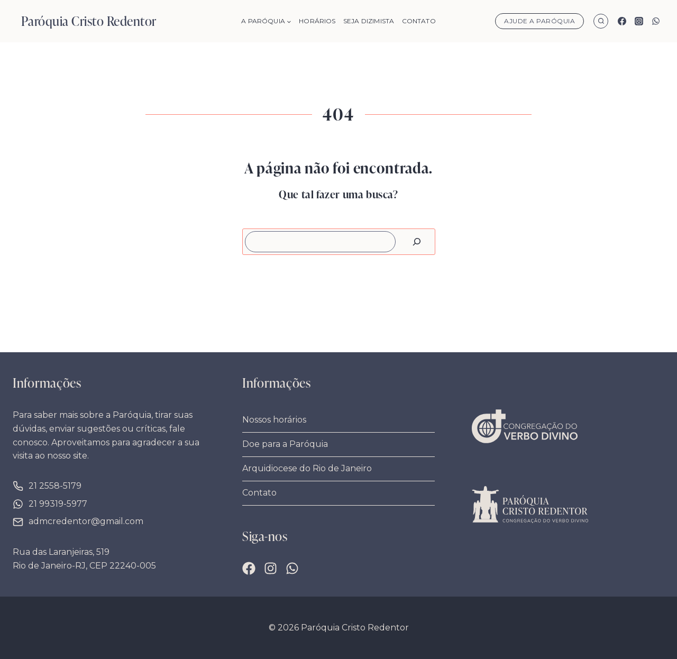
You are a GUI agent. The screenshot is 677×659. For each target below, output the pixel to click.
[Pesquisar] (417, 241)
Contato (419, 21)
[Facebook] (622, 21)
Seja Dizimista (368, 21)
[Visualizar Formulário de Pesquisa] (600, 21)
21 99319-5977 (58, 504)
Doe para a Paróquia (285, 444)
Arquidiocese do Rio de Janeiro (307, 468)
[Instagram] (638, 21)
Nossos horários (274, 420)
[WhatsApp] (655, 21)
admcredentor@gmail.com (86, 521)
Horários (317, 21)
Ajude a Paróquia (539, 21)
